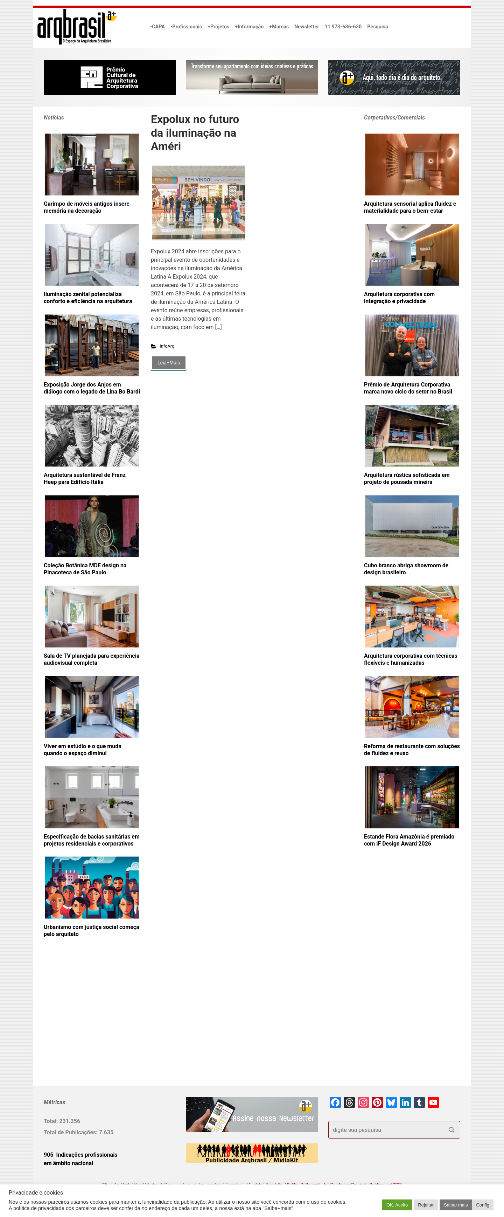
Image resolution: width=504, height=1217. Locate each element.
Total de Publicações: (71, 1132)
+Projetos (218, 27)
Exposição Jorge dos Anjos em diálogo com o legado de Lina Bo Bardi (92, 388)
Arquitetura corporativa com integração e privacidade (399, 298)
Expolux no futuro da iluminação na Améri (195, 132)
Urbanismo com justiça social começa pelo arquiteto (91, 930)
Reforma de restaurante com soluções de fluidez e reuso (412, 750)
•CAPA (157, 27)
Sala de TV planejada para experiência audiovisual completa (92, 659)
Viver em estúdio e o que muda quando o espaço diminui (82, 750)
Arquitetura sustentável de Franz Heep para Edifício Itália (85, 478)
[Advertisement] (87, 1023)
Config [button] (482, 1205)
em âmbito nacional (68, 1163)
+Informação (249, 27)
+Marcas (279, 27)
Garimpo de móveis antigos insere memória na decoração (87, 207)
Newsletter (306, 27)
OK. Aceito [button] (397, 1205)
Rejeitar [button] (426, 1205)
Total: (51, 1121)
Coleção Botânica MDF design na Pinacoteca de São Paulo (85, 569)
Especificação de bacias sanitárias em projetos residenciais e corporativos (92, 840)
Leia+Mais (169, 362)
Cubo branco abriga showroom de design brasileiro (406, 569)
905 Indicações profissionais (81, 1154)
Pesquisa (377, 27)
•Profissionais (186, 27)
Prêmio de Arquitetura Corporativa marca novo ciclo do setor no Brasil (408, 388)
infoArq (167, 346)
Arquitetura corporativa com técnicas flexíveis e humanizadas (410, 659)
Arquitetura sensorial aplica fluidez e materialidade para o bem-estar (410, 207)
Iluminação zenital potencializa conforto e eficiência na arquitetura (88, 298)
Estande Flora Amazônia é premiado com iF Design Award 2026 (409, 840)
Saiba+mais (456, 1205)
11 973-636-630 (343, 27)
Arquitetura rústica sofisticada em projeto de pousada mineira (407, 478)
